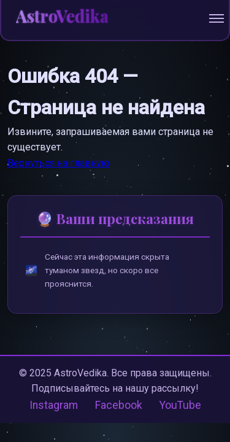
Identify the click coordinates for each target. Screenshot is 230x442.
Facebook (118, 405)
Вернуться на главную (58, 163)
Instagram (53, 405)
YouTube (180, 405)
